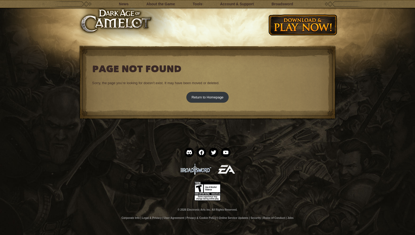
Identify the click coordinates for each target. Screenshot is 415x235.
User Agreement (174, 217)
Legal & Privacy (151, 217)
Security (256, 217)
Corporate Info (130, 217)
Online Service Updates (234, 217)
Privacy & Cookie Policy (201, 217)
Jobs (290, 217)
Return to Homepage (208, 97)
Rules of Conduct (274, 217)
